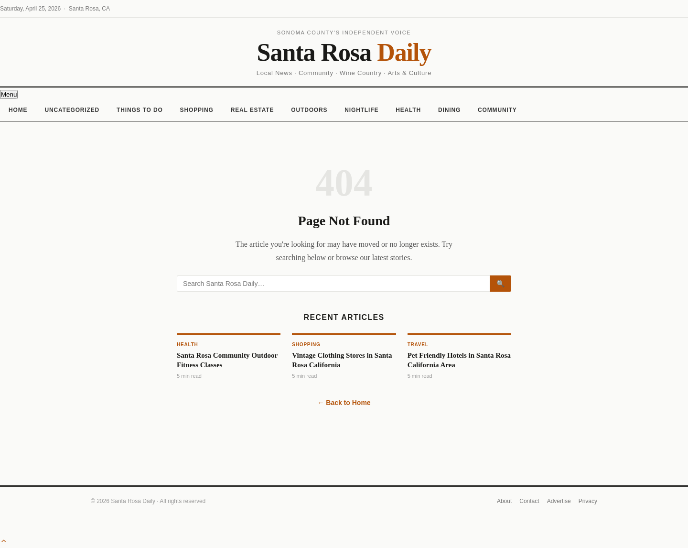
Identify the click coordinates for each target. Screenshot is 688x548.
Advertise (559, 501)
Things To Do (140, 110)
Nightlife (361, 110)
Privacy (588, 501)
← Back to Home (343, 402)
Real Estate (252, 110)
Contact (529, 501)
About (504, 501)
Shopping (197, 110)
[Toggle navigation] (9, 94)
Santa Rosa (344, 52)
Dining (449, 110)
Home (18, 110)
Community (497, 110)
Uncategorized (71, 110)
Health (408, 110)
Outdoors (309, 110)
